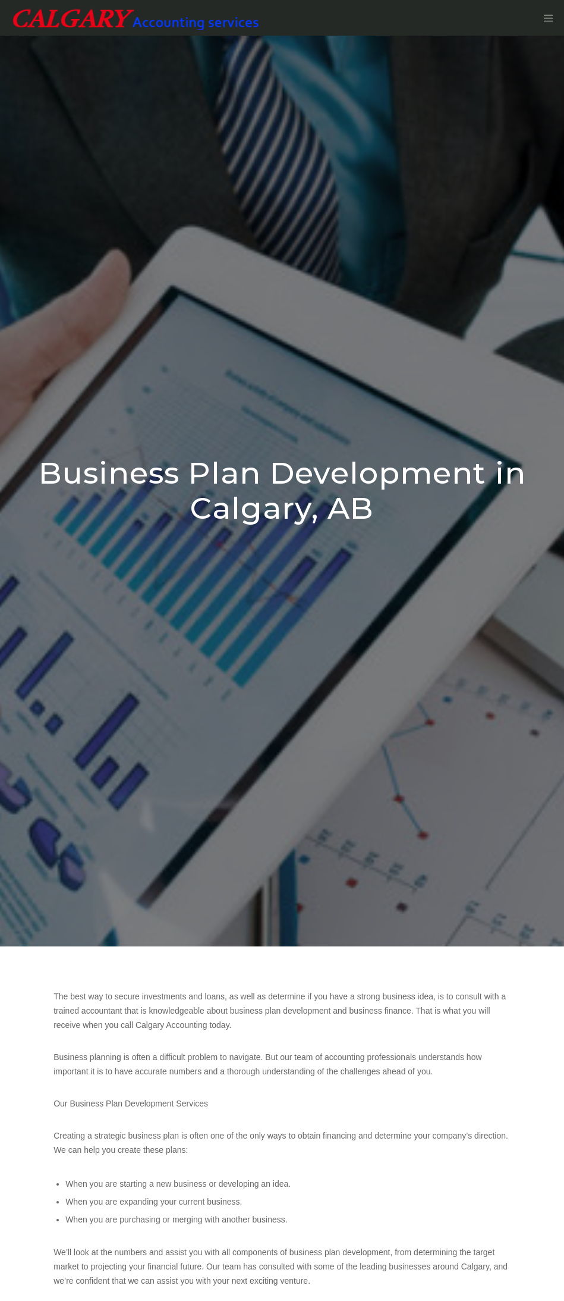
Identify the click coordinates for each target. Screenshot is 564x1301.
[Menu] (544, 18)
